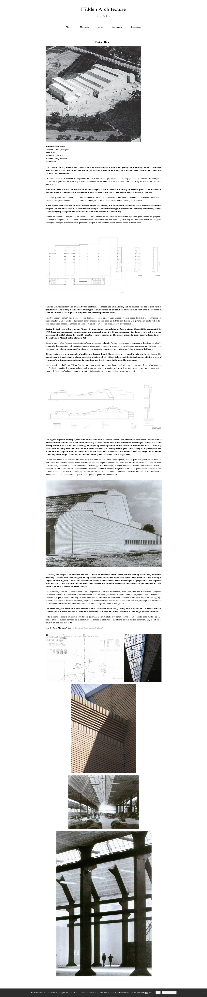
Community (117, 27)
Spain (57, 149)
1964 (53, 152)
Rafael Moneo (59, 147)
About (68, 27)
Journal (100, 16)
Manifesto (84, 27)
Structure (64, 158)
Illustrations (136, 27)
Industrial (59, 155)
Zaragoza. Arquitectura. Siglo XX (89, 628)
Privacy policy (169, 992)
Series (100, 27)
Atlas (108, 16)
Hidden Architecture (103, 9)
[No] (203, 992)
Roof (57, 158)
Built (54, 161)
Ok (158, 992)
